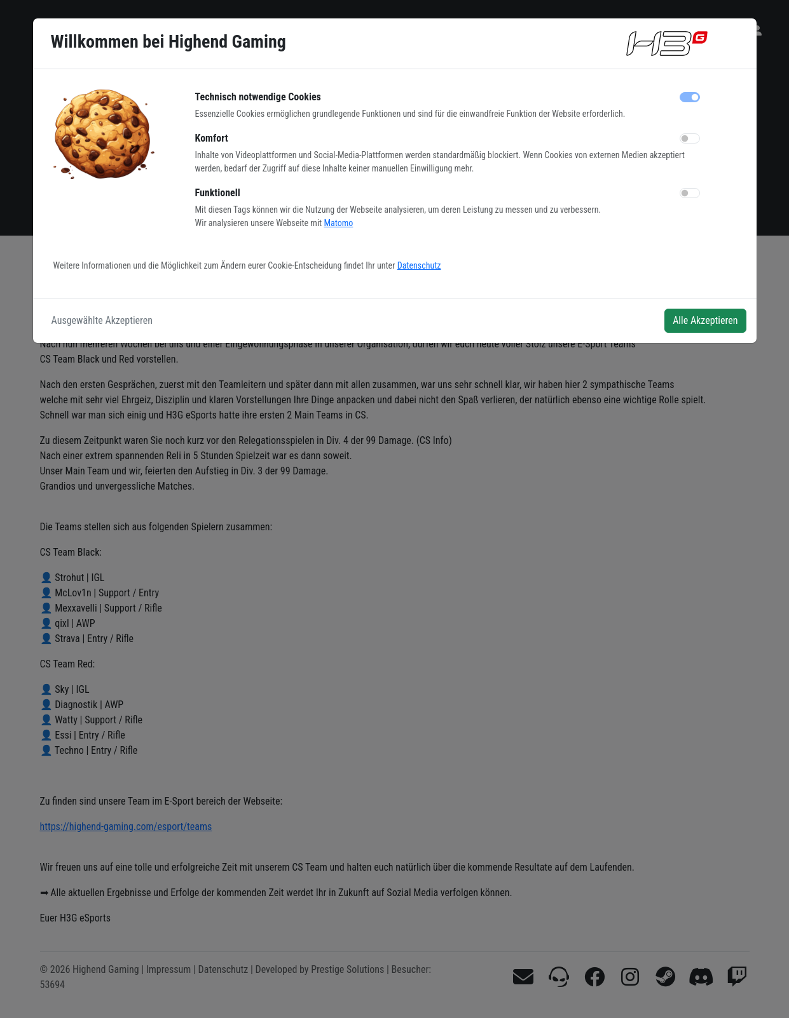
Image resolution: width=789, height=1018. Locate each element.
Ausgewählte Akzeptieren (102, 320)
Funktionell (217, 193)
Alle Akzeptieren (705, 320)
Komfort (211, 138)
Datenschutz (419, 265)
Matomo (338, 223)
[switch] (690, 138)
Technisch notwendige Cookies (258, 97)
